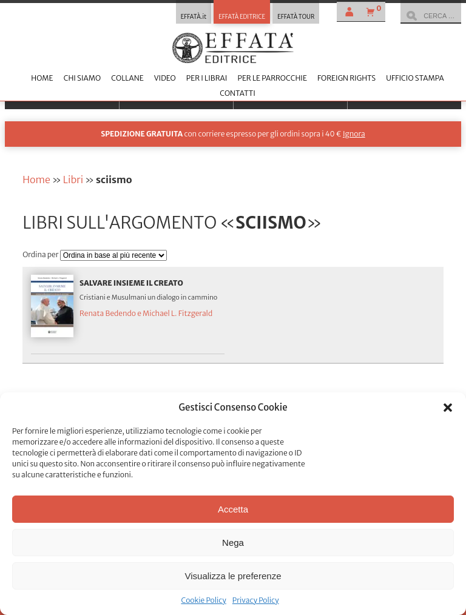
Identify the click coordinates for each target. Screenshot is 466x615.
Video (165, 77)
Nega (233, 542)
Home (42, 77)
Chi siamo (82, 77)
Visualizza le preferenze (233, 576)
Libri (73, 179)
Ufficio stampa (415, 77)
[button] (448, 408)
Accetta (233, 509)
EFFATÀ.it (194, 17)
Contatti (237, 93)
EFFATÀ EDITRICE (241, 17)
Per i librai (207, 77)
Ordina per (41, 254)
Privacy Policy (255, 600)
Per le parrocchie (271, 77)
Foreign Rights (346, 77)
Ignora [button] (354, 133)
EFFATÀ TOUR (295, 17)
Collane (127, 77)
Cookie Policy (203, 600)
